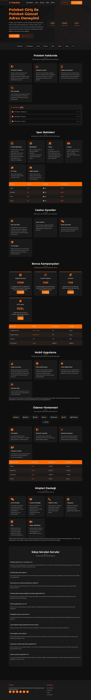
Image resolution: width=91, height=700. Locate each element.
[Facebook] (20, 691)
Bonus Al (20, 292)
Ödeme (60, 46)
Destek (52, 2)
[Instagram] (13, 691)
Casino (36, 2)
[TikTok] (27, 691)
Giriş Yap (65, 2)
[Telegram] (17, 691)
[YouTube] (24, 691)
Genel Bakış (19, 46)
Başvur (70, 292)
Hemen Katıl (14, 36)
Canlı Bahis (49, 690)
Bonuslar (42, 2)
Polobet (15, 2)
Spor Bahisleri (29, 2)
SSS (73, 46)
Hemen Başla (76, 2)
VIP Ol (20, 318)
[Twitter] (10, 691)
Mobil (47, 2)
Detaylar (45, 292)
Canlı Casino (50, 694)
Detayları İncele (26, 36)
